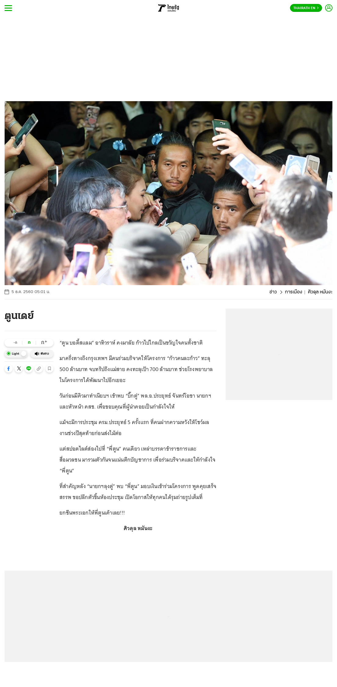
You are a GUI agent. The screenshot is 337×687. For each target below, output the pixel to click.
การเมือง (293, 292)
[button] (9, 369)
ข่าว (273, 292)
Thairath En (306, 8)
